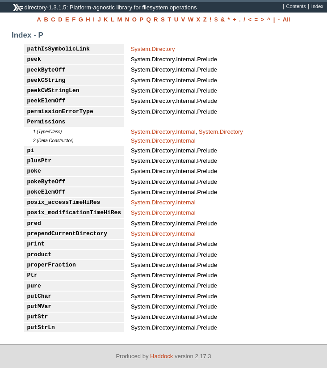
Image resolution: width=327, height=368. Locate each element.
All (286, 19)
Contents (296, 6)
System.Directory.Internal (163, 131)
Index (317, 6)
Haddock (161, 356)
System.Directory (153, 49)
